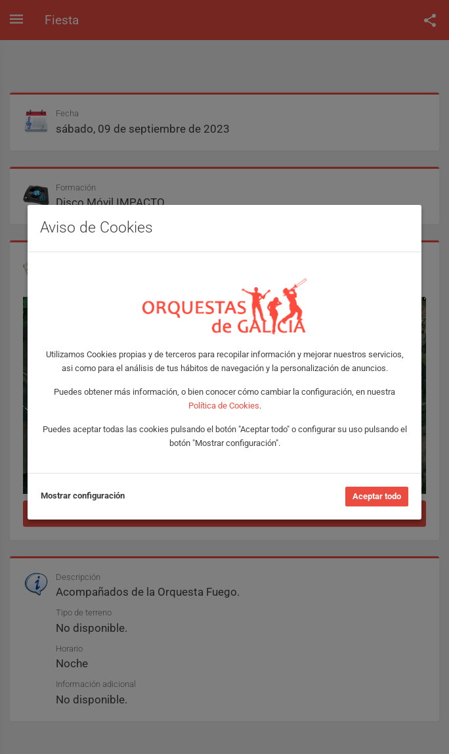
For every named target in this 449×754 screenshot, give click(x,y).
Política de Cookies (223, 405)
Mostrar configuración (83, 495)
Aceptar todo (377, 496)
